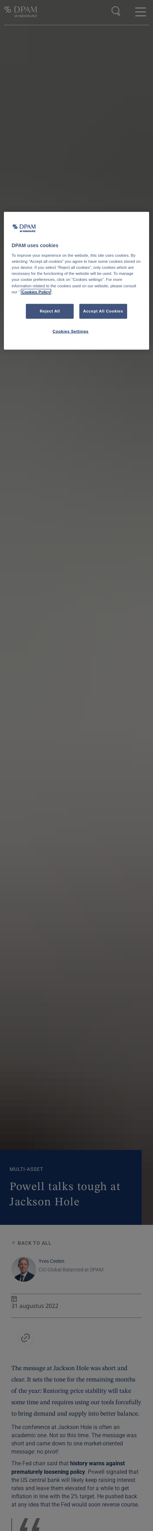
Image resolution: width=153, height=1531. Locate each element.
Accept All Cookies (103, 311)
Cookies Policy (36, 291)
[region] (76, 280)
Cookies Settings (70, 331)
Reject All (50, 311)
